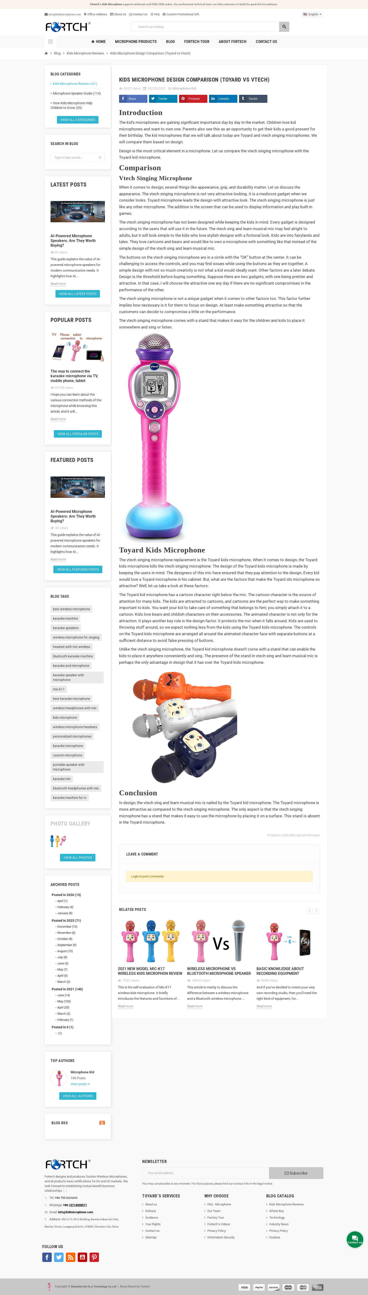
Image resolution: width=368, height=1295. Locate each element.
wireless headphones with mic (75, 708)
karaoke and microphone (71, 666)
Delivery (150, 1211)
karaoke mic (62, 779)
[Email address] (205, 1173)
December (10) (67, 926)
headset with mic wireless (71, 647)
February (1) (65, 1019)
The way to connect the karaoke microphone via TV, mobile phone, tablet (74, 376)
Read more (58, 284)
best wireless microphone (71, 609)
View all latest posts (77, 294)
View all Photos (78, 857)
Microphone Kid (82, 1072)
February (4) (65, 907)
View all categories (77, 120)
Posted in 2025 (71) (66, 920)
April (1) (62, 901)
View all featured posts (78, 569)
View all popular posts (77, 434)
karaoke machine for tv (69, 798)
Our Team (213, 1211)
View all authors (78, 1096)
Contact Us (138, 14)
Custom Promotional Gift (181, 14)
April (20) (63, 1007)
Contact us (152, 1231)
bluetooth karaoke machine (73, 656)
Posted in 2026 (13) (66, 895)
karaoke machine (65, 618)
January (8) (65, 913)
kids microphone (65, 717)
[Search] (209, 27)
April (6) (62, 975)
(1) (59, 1033)
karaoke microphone (68, 746)
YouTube (82, 1257)
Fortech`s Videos (218, 1224)
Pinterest (194, 98)
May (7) (62, 969)
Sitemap (150, 1237)
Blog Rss (78, 1123)
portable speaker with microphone (69, 767)
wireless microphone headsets (75, 727)
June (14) (63, 995)
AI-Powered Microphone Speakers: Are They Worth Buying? (73, 241)
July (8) (62, 957)
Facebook (47, 1257)
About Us (118, 14)
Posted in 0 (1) (62, 1027)
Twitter (162, 98)
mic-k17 (58, 689)
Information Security (221, 1237)
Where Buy (276, 1211)
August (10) (65, 951)
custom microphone (67, 755)
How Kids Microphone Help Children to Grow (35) (71, 105)
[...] (65, 1190)
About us (151, 1204)
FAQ (155, 14)
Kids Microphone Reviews (301, 835)
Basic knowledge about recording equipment (280, 971)
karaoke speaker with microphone (68, 677)
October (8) (65, 939)
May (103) (64, 1001)
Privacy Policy (216, 1231)
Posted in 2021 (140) (67, 989)
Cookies (274, 1237)
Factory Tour (215, 1217)
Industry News (279, 1224)
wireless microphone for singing (76, 637)
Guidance (151, 1217)
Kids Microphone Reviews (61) (75, 84)
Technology (277, 1217)
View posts (79, 1084)
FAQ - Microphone (219, 1204)
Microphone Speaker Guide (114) (77, 93)
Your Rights (153, 1224)
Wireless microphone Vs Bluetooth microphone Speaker (219, 971)
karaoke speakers (66, 628)
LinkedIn (223, 98)
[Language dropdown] (312, 14)
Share (132, 98)
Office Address (95, 14)
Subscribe (296, 1173)
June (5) (62, 963)
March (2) (63, 982)
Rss (70, 1257)
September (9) (67, 945)
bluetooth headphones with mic (76, 788)
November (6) (66, 932)
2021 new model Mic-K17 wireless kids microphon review (150, 971)
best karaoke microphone (71, 699)
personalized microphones (72, 736)
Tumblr (252, 98)
